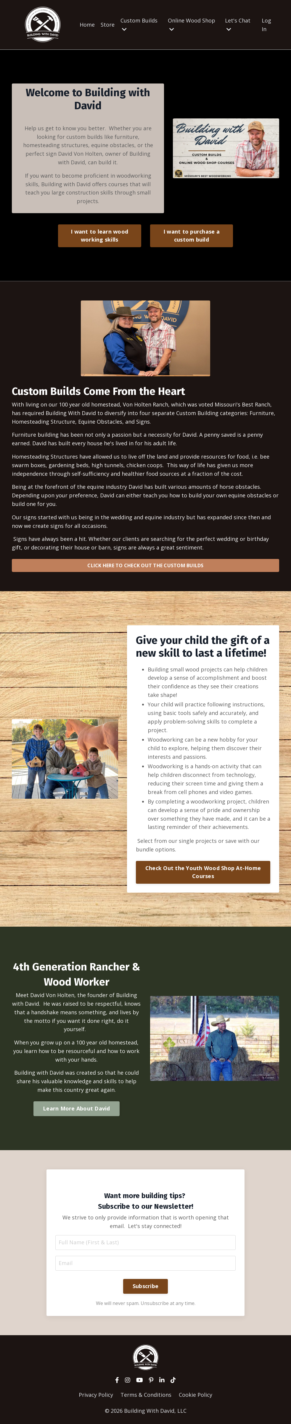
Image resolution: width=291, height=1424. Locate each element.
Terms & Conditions (145, 1394)
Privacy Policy (96, 1394)
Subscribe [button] (145, 1286)
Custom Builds (138, 24)
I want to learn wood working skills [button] (99, 235)
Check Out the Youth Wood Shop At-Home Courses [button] (203, 872)
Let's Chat (237, 24)
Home (87, 24)
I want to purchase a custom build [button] (191, 235)
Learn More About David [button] (76, 1108)
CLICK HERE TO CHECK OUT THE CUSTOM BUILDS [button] (145, 565)
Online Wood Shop (191, 24)
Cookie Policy (195, 1394)
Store (108, 24)
